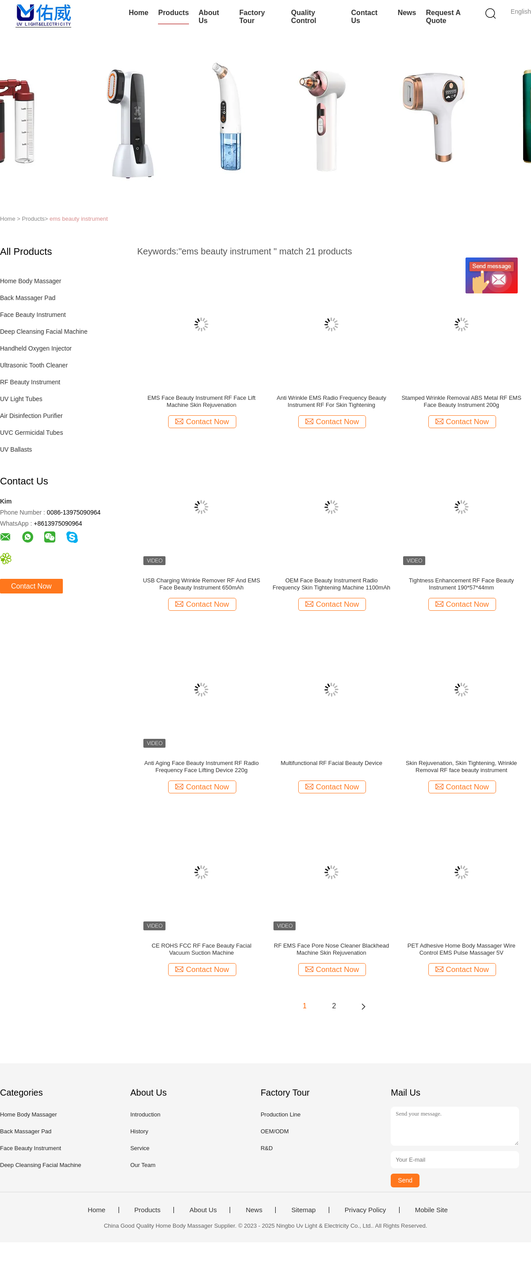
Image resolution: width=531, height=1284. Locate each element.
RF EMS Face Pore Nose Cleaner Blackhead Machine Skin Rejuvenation (331, 949)
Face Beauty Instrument (33, 314)
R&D (267, 1148)
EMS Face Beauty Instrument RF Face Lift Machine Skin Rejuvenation (201, 401)
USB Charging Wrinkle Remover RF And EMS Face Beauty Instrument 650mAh (201, 584)
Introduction (145, 1114)
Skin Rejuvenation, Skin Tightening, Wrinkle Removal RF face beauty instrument (461, 766)
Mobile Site (431, 1210)
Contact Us (364, 16)
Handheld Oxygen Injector (36, 348)
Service (139, 1148)
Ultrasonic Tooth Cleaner (34, 365)
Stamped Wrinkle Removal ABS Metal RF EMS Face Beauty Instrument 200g (461, 401)
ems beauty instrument (79, 218)
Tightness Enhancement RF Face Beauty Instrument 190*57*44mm (461, 584)
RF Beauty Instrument (30, 382)
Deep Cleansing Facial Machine (44, 331)
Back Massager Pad (27, 297)
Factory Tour (252, 16)
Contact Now (31, 586)
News (407, 12)
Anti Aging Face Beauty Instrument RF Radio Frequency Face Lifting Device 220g (201, 766)
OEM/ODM (275, 1131)
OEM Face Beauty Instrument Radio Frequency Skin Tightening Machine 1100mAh (331, 584)
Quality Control (303, 16)
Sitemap (303, 1210)
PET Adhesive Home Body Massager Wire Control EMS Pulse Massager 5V (462, 949)
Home (138, 12)
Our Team (142, 1165)
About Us (209, 16)
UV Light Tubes (21, 398)
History (139, 1131)
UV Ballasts (16, 449)
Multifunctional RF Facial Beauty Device (331, 763)
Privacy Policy (365, 1210)
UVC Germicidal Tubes (31, 432)
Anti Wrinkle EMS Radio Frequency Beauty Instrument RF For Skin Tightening (331, 401)
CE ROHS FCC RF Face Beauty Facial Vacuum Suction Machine (201, 949)
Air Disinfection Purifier (31, 415)
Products (173, 12)
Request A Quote (443, 16)
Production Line (280, 1114)
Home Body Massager (31, 281)
